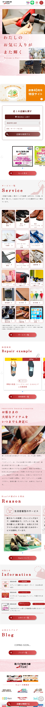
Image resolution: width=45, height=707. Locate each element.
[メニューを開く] (41, 3)
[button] (43, 156)
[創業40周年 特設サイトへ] (22, 92)
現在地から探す (22, 117)
